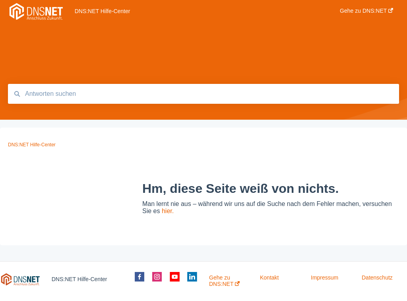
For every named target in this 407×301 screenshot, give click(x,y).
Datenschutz (377, 277)
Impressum (324, 277)
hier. (168, 211)
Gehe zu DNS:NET (224, 280)
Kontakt (269, 277)
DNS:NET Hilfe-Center (102, 11)
